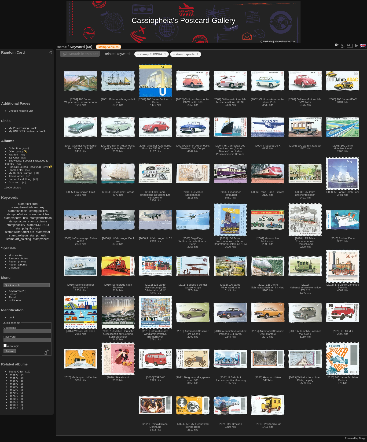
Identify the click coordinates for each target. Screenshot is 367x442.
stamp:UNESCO (38, 225)
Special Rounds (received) (25, 166)
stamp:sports (12, 218)
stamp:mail (43, 232)
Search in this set (83, 54)
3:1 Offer (14, 157)
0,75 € (14, 395)
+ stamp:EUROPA (151, 54)
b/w (25, 218)
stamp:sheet (41, 239)
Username (10, 327)
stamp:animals (18, 211)
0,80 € (14, 398)
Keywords (15, 290)
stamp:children (27, 204)
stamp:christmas (40, 218)
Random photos (18, 258)
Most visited (16, 255)
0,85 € (14, 401)
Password (10, 336)
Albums (7, 141)
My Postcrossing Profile (23, 127)
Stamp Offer (16, 169)
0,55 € (14, 377)
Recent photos (17, 261)
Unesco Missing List (21, 110)
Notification (15, 300)
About (12, 296)
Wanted (13, 154)
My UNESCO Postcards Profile (28, 131)
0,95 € (14, 407)
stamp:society (16, 225)
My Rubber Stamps (20, 172)
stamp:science (37, 221)
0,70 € (14, 392)
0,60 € (14, 386)
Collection (15, 148)
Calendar (14, 267)
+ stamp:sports (185, 54)
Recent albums (18, 264)
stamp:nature (17, 221)
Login (12, 317)
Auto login (11, 345)
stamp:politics (38, 211)
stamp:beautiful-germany (27, 207)
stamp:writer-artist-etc (19, 232)
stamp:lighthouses (28, 228)
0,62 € (14, 389)
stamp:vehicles (39, 214)
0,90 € (14, 404)
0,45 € (14, 374)
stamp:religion (18, 235)
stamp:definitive (17, 214)
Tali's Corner (16, 175)
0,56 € (14, 380)
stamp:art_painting (18, 239)
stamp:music (38, 235)
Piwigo (362, 438)
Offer (12, 151)
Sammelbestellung (20, 178)
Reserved (14, 182)
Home (62, 47)
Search (13, 293)
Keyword (77, 47)
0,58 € (14, 383)
